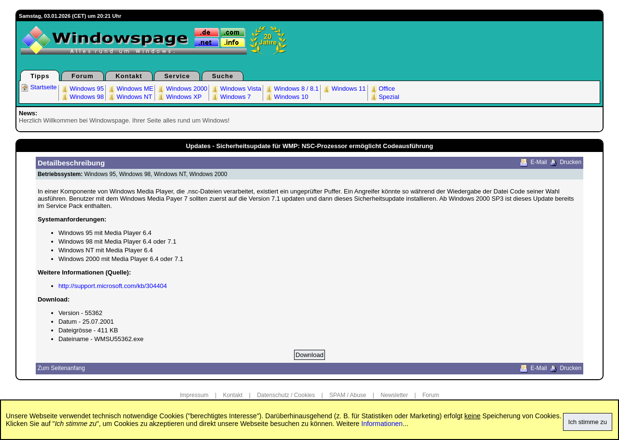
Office (382, 88)
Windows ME (130, 88)
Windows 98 (82, 96)
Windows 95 (82, 88)
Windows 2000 (181, 88)
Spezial (384, 96)
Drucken (570, 162)
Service (177, 76)
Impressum (194, 395)
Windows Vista (236, 88)
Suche (222, 76)
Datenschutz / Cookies (286, 395)
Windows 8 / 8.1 (292, 88)
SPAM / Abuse (347, 395)
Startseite (39, 87)
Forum (82, 76)
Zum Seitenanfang (61, 368)
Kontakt (128, 76)
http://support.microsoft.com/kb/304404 (112, 285)
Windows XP (178, 96)
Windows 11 (344, 88)
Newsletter (394, 395)
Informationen (382, 423)
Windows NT (129, 96)
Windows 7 (231, 96)
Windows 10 (286, 96)
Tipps (39, 76)
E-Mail (539, 162)
